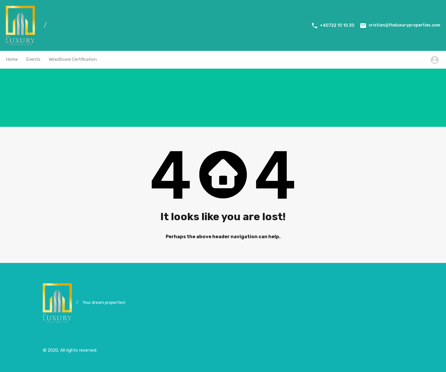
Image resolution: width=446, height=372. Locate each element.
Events (33, 59)
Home (12, 59)
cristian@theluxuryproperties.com (404, 25)
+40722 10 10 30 (337, 25)
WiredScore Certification (73, 59)
